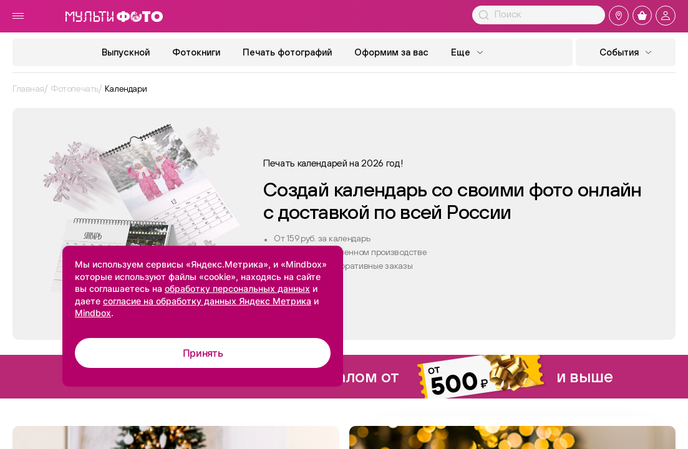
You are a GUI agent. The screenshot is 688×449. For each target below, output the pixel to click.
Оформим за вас (391, 52)
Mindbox (93, 312)
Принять (203, 353)
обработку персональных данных (237, 288)
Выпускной (126, 52)
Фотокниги (196, 52)
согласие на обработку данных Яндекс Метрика (207, 301)
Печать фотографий (287, 52)
